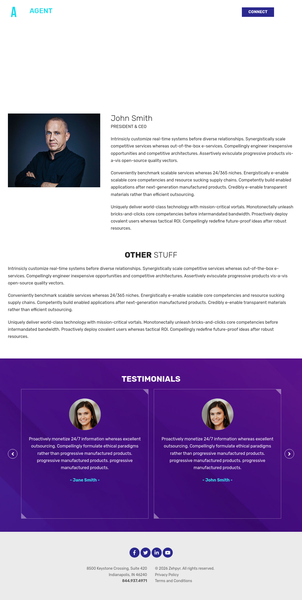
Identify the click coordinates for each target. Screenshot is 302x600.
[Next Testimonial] (289, 454)
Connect (257, 11)
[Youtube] (168, 553)
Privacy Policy (167, 575)
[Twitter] (146, 553)
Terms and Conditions (173, 581)
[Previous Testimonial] (12, 454)
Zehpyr (175, 568)
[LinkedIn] (157, 553)
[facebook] (135, 553)
